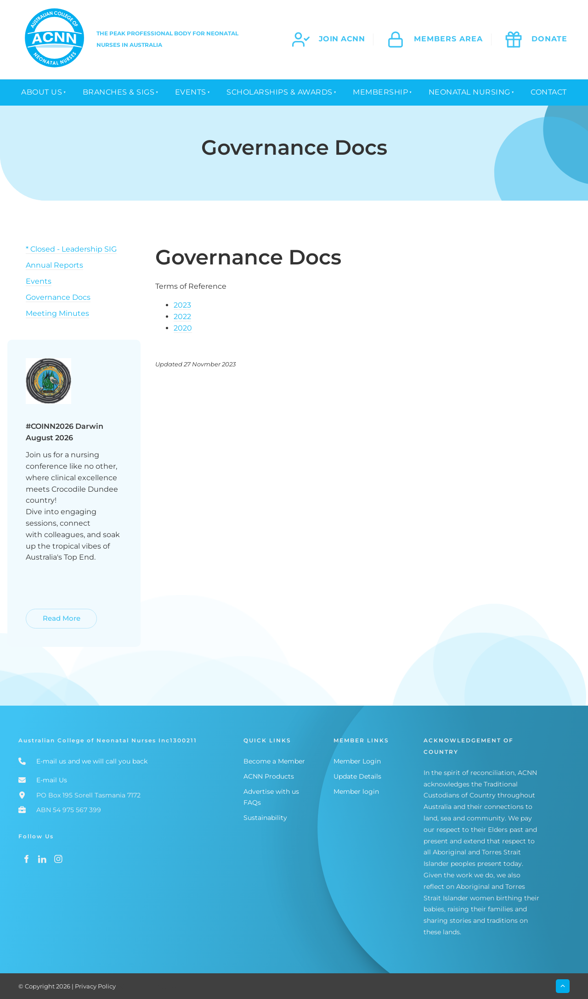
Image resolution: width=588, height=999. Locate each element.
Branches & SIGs (119, 92)
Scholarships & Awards (279, 92)
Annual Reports (54, 265)
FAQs (252, 802)
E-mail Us (51, 780)
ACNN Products (268, 776)
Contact (549, 92)
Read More (46, 614)
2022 (182, 316)
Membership (380, 92)
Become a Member (274, 761)
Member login (356, 791)
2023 (182, 305)
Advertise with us (271, 791)
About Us (41, 92)
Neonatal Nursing (469, 92)
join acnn (342, 38)
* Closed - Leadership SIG (71, 249)
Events (190, 92)
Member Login (357, 761)
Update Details (357, 776)
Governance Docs (58, 297)
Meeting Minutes (57, 313)
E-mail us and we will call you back (91, 761)
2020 (183, 328)
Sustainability (265, 818)
